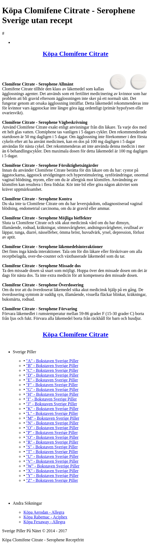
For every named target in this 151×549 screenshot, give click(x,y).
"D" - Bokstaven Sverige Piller (52, 375)
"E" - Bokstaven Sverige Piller (52, 380)
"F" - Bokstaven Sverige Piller (52, 384)
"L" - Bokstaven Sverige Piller (52, 413)
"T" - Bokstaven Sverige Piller (52, 451)
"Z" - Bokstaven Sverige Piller (52, 480)
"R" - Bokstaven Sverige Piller (52, 442)
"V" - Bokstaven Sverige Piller (52, 461)
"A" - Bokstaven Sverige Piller (52, 361)
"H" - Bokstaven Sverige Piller (52, 394)
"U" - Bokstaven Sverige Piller (52, 456)
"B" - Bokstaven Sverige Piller (52, 365)
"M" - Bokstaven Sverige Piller (52, 418)
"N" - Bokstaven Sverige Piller (52, 423)
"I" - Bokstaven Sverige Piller (51, 399)
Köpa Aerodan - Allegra (43, 512)
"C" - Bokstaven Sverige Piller (52, 370)
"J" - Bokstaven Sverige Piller (51, 404)
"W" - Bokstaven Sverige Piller (53, 466)
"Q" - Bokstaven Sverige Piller (52, 437)
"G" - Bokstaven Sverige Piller (52, 389)
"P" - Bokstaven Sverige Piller (52, 432)
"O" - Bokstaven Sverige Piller (52, 427)
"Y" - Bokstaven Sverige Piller (52, 475)
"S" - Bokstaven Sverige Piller (52, 447)
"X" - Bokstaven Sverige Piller (52, 471)
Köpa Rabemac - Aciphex (45, 517)
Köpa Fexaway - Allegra (44, 522)
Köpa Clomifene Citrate (75, 53)
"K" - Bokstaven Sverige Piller (52, 408)
